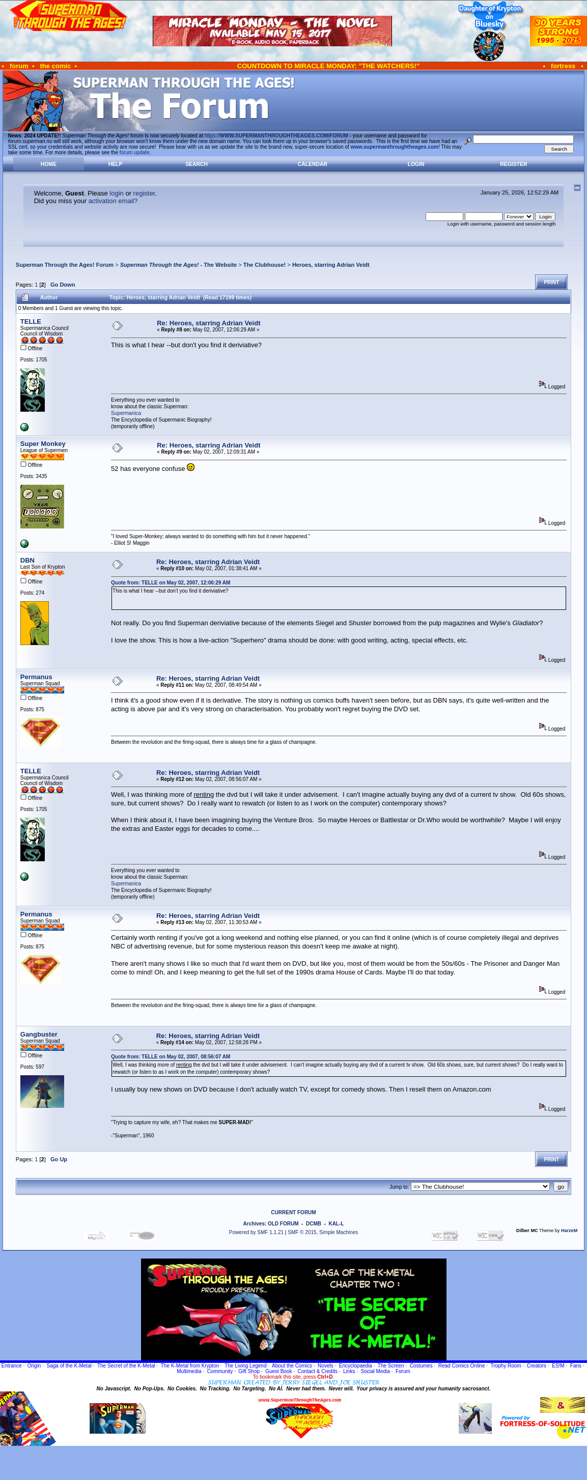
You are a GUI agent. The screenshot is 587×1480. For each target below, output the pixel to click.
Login (416, 164)
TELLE (30, 321)
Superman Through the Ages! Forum (65, 265)
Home (49, 164)
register (144, 193)
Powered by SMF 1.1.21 (256, 1232)
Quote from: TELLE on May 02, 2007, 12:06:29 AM (170, 582)
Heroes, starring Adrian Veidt (331, 265)
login (116, 193)
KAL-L (336, 1223)
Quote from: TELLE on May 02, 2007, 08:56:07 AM (170, 1056)
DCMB (313, 1223)
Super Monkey (43, 444)
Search (196, 164)
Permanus (36, 677)
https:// (276, 135)
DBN (27, 560)
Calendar (312, 164)
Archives (254, 1223)
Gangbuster (39, 1034)
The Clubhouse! (264, 265)
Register (513, 164)
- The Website (178, 265)
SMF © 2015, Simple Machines (323, 1232)
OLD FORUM (283, 1223)
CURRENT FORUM (293, 1212)
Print (551, 282)
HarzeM (569, 1230)
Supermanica (126, 413)
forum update (135, 152)
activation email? (113, 201)
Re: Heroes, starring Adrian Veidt (208, 323)
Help (115, 164)
